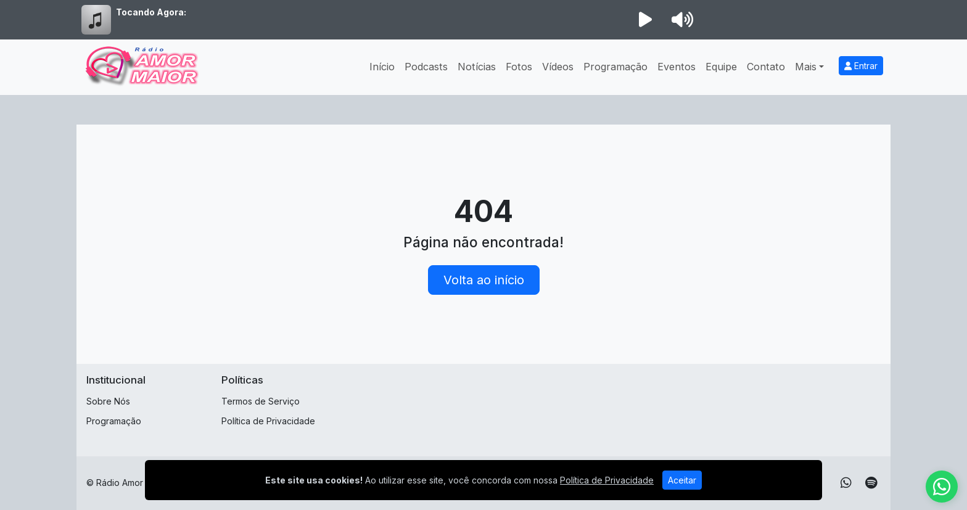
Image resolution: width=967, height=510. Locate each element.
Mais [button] (806, 66)
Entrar (861, 65)
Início (382, 66)
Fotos (519, 66)
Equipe (721, 66)
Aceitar (682, 480)
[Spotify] (871, 482)
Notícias (477, 66)
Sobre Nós (108, 401)
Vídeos (558, 66)
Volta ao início (483, 280)
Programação (615, 66)
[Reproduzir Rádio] (645, 20)
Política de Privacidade (268, 421)
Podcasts (426, 66)
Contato (766, 66)
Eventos (676, 66)
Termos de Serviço (260, 401)
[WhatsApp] (846, 482)
